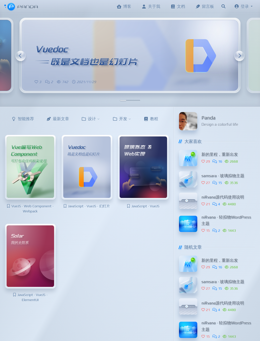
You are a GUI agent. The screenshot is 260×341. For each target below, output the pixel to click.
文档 (177, 6)
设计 (90, 118)
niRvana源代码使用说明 (222, 197)
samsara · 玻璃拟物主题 (222, 175)
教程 (150, 118)
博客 (124, 6)
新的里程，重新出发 (219, 154)
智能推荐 (22, 118)
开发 (122, 118)
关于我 (150, 6)
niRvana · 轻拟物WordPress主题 (226, 220)
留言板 (204, 6)
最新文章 (57, 118)
